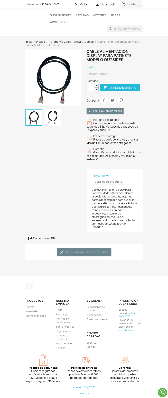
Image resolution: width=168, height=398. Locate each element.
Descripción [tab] (102, 175)
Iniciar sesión (94, 315)
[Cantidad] (91, 87)
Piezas (115, 15)
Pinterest (121, 100)
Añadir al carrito (119, 87)
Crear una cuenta (97, 319)
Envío (59, 309)
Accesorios (59, 22)
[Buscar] (125, 29)
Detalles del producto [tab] (108, 182)
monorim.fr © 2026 (84, 387)
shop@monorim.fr (129, 330)
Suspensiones (61, 15)
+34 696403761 (49, 4)
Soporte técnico (91, 344)
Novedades (32, 311)
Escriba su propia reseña (105, 111)
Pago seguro (63, 331)
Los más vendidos (35, 315)
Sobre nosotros (65, 326)
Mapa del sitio (64, 343)
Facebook (29, 286)
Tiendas (60, 348)
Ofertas (29, 307)
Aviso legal (62, 314)
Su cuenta (94, 301)
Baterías (82, 15)
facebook (84, 393)
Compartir (103, 100)
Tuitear (112, 100)
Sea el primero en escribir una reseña (84, 252)
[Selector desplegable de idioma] (81, 5)
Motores (100, 15)
